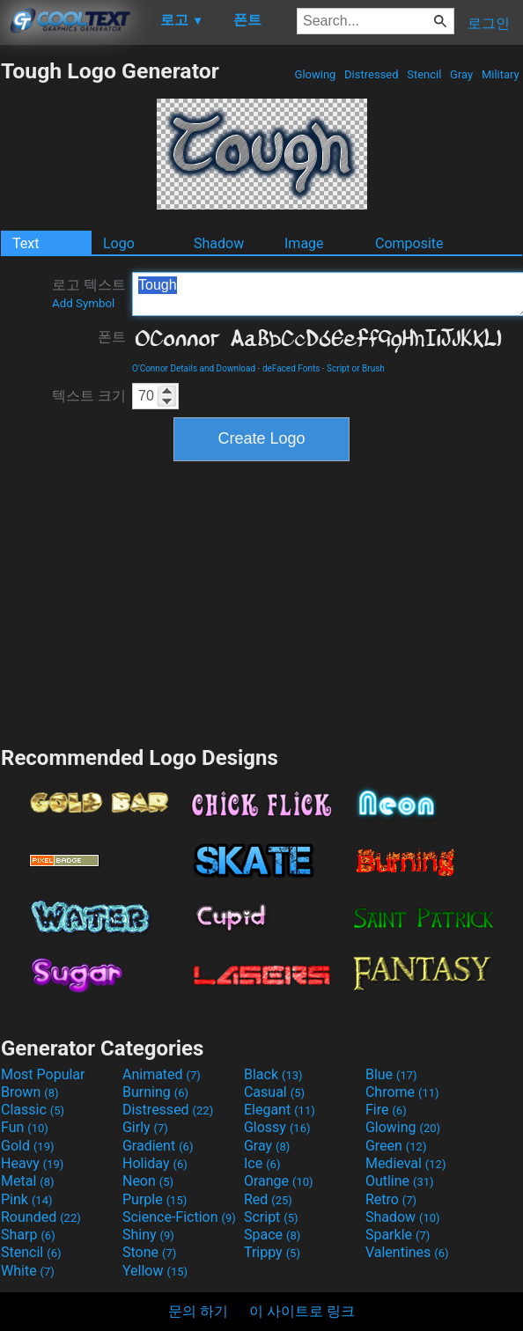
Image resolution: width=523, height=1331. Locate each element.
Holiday (155, 1163)
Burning (155, 1092)
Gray (461, 74)
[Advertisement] (261, 601)
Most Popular (43, 1074)
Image (304, 243)
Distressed (371, 74)
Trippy (272, 1252)
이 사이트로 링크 (302, 1311)
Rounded (41, 1217)
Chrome (402, 1092)
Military (500, 74)
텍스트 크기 (89, 395)
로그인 (489, 23)
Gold (28, 1145)
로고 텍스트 (89, 293)
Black (273, 1074)
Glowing (314, 74)
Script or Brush (356, 368)
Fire (386, 1109)
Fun (24, 1127)
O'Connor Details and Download (193, 368)
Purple (154, 1199)
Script (271, 1217)
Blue (391, 1074)
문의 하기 (198, 1311)
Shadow (219, 243)
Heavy (32, 1163)
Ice (262, 1163)
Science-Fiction (179, 1217)
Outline (399, 1181)
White (28, 1270)
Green (396, 1145)
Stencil (424, 74)
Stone (149, 1252)
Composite (409, 243)
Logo (119, 243)
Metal (28, 1181)
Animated (161, 1074)
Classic (32, 1109)
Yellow (155, 1270)
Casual (274, 1092)
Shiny (148, 1234)
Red (268, 1199)
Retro (390, 1199)
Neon (147, 1181)
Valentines (407, 1252)
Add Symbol (83, 303)
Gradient (157, 1145)
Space (272, 1234)
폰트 (112, 336)
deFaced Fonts (291, 368)
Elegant (279, 1109)
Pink (27, 1199)
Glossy (277, 1127)
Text (25, 243)
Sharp (28, 1234)
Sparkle (397, 1234)
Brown (29, 1092)
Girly (145, 1127)
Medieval (405, 1163)
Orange (278, 1181)
